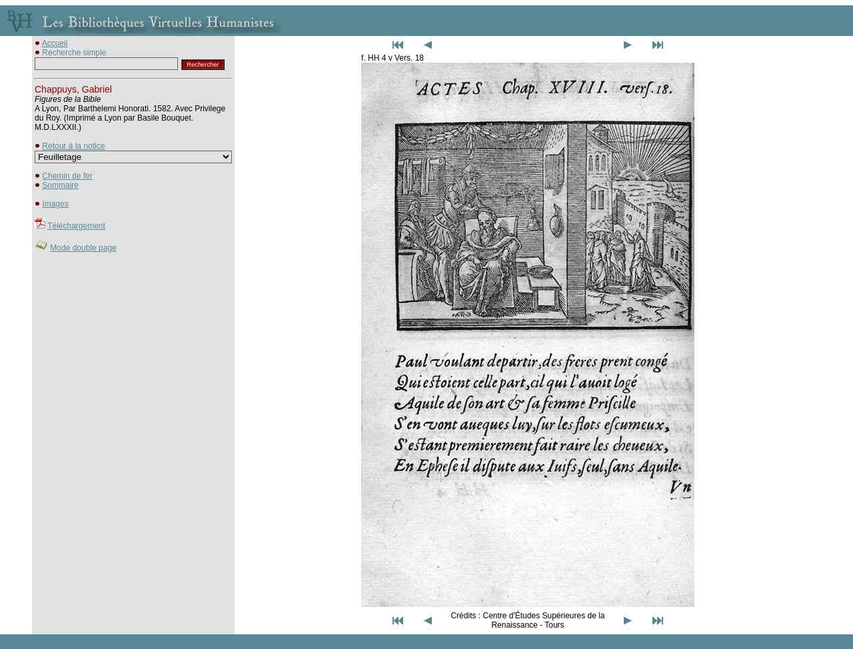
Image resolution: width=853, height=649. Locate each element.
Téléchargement (76, 226)
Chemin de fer (67, 176)
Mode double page (83, 248)
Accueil (55, 43)
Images (55, 204)
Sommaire (60, 185)
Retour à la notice (73, 146)
